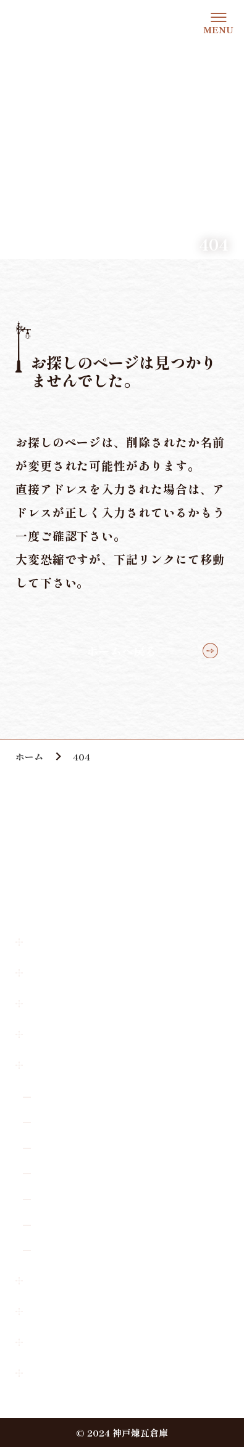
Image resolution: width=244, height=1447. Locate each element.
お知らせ (49, 1003)
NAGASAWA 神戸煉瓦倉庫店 (100, 1198)
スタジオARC (65, 1147)
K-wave (53, 1173)
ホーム (44, 941)
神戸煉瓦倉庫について (80, 1034)
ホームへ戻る (121, 650)
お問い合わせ (59, 1280)
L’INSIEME (62, 1121)
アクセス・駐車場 (70, 972)
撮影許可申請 (59, 1310)
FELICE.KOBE (70, 1224)
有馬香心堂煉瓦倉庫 (77, 1249)
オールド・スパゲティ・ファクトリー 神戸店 (130, 1096)
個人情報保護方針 (70, 1372)
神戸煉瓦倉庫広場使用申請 (91, 1341)
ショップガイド (65, 1065)
